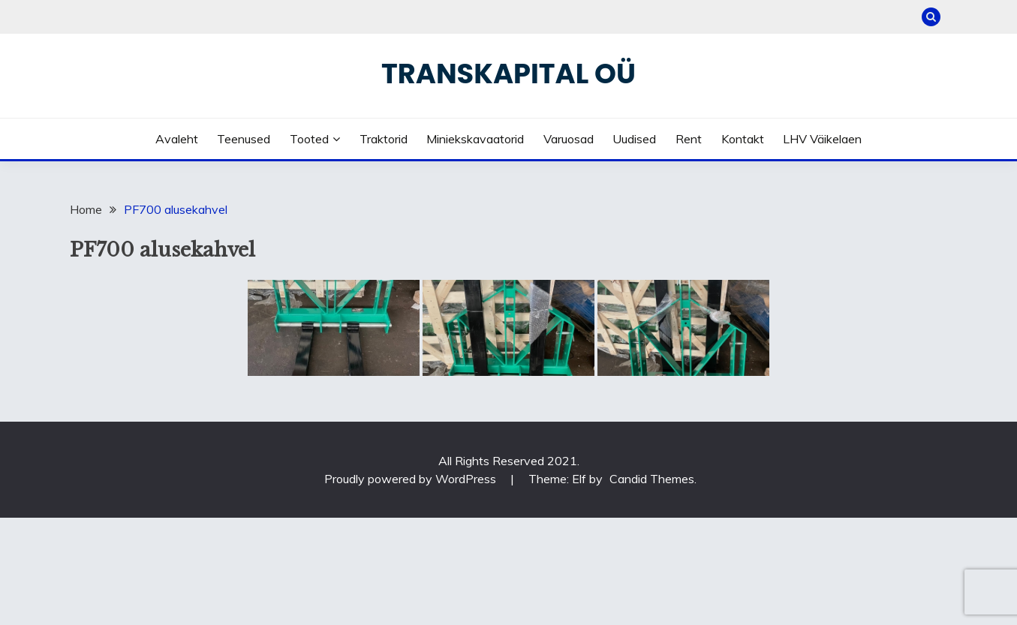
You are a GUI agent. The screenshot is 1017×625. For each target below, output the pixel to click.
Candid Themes (651, 478)
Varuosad (568, 138)
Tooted (309, 138)
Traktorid (384, 138)
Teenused (243, 138)
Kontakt (742, 138)
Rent (688, 138)
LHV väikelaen (822, 138)
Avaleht (176, 138)
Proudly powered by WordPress (411, 478)
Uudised (634, 138)
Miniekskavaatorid (475, 138)
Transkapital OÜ (508, 73)
